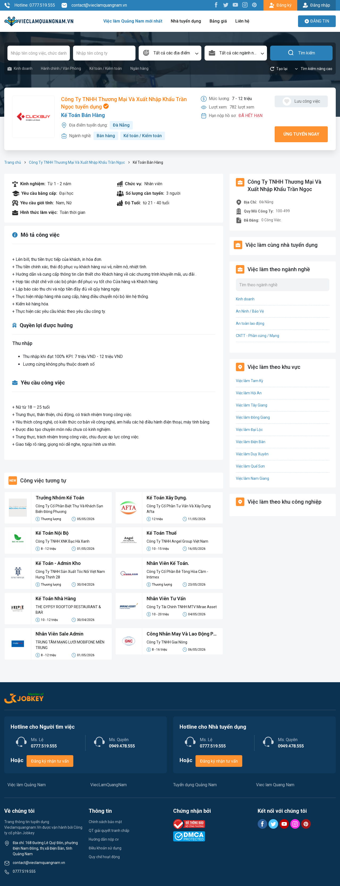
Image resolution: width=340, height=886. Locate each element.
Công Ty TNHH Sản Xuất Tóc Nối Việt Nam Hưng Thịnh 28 (70, 574)
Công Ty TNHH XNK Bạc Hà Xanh (63, 541)
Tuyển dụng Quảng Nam (195, 784)
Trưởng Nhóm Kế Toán (60, 497)
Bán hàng (106, 135)
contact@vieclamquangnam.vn (94, 5)
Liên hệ (242, 21)
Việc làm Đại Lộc (249, 429)
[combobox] (170, 53)
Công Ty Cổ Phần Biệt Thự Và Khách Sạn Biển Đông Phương (69, 509)
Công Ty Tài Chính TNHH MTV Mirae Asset (182, 607)
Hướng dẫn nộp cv (104, 839)
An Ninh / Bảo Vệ (250, 311)
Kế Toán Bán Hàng (83, 115)
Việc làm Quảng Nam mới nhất (132, 21)
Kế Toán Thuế (162, 533)
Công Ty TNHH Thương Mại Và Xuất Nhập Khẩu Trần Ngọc (77, 162)
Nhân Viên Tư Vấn (166, 598)
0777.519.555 (24, 871)
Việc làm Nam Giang (252, 478)
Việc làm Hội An (249, 393)
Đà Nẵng (121, 125)
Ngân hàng (139, 68)
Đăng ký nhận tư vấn (50, 761)
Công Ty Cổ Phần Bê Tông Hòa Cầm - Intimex (177, 574)
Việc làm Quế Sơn (250, 466)
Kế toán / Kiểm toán (106, 68)
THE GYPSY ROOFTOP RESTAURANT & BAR (68, 610)
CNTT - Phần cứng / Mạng (257, 336)
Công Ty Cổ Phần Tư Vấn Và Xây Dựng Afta (179, 509)
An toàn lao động (250, 323)
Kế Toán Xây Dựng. (167, 497)
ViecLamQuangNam (108, 784)
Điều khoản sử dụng (105, 848)
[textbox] (170, 53)
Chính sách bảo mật (105, 822)
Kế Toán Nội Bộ (52, 533)
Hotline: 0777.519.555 (29, 5)
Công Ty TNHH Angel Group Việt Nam (177, 541)
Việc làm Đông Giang (253, 417)
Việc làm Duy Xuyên (252, 454)
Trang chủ (12, 162)
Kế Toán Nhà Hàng (56, 598)
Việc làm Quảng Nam (26, 784)
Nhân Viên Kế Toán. (168, 563)
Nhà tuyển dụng (186, 21)
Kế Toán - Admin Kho (58, 563)
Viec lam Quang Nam (275, 784)
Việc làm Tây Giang (251, 405)
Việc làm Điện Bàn (250, 442)
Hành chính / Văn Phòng (61, 68)
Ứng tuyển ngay (301, 134)
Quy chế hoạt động (104, 857)
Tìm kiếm (301, 53)
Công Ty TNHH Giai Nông (167, 642)
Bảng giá (218, 21)
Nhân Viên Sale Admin (59, 634)
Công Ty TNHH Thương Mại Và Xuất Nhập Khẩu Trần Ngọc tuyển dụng (124, 103)
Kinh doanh (19, 68)
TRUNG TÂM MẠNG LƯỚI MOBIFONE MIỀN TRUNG (70, 645)
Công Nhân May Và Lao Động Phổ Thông (183, 634)
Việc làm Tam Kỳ (249, 381)
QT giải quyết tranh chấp (109, 830)
